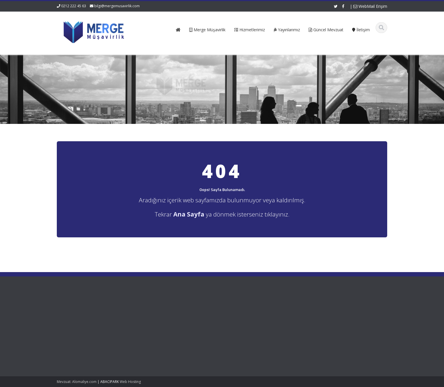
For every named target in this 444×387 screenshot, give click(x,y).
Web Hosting (130, 381)
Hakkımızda (158, 313)
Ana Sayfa (157, 308)
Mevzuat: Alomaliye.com (77, 381)
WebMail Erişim (370, 6)
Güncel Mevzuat (162, 324)
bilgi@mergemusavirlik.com (117, 5)
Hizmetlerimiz (160, 319)
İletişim (154, 330)
